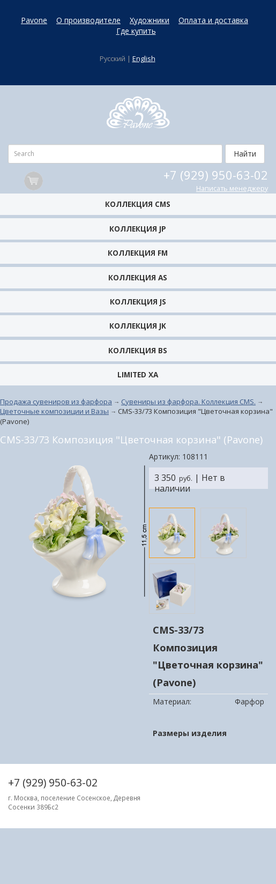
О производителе (88, 20)
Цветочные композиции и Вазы (54, 411)
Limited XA (137, 374)
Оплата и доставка (213, 20)
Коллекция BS (137, 350)
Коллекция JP (137, 229)
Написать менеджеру (232, 188)
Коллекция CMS (137, 204)
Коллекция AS (137, 277)
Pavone (34, 20)
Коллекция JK (137, 326)
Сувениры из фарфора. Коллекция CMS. (188, 401)
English (143, 58)
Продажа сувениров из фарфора (56, 401)
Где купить (136, 31)
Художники (149, 20)
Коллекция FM (138, 253)
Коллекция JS (138, 301)
